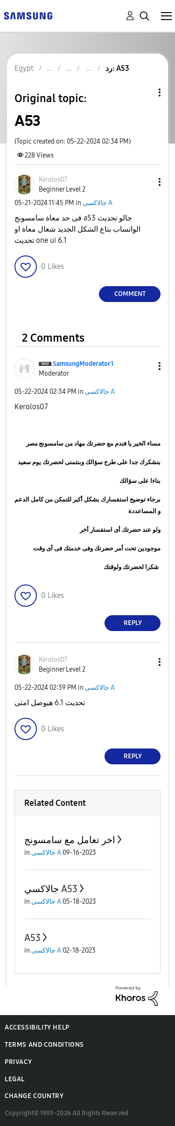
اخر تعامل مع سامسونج (69, 839)
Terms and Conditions (44, 1045)
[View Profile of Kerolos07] (53, 180)
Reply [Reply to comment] (133, 623)
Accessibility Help (37, 1027)
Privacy (18, 1062)
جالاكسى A (97, 203)
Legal (15, 1079)
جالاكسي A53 (50, 888)
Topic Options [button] (144, 92)
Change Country (34, 1096)
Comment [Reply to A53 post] (130, 294)
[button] (144, 182)
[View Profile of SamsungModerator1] (83, 364)
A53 (32, 937)
